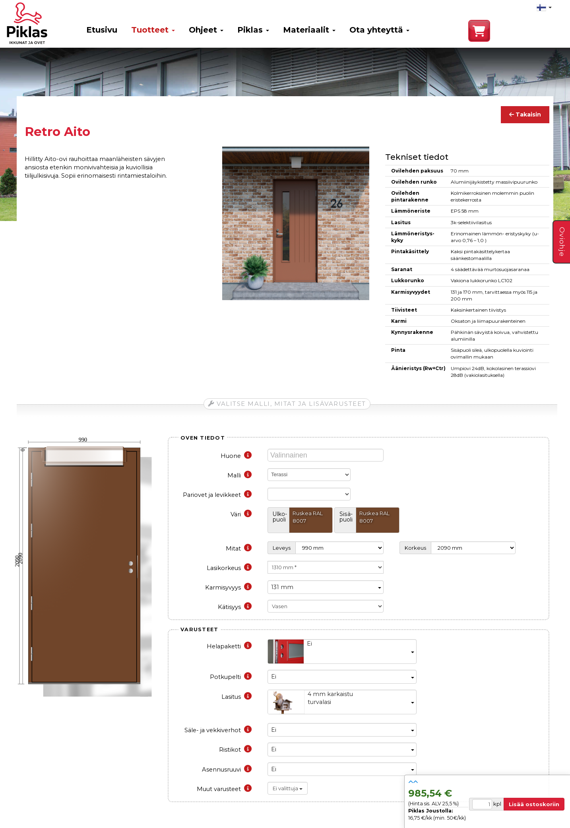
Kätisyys (235, 607)
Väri (241, 514)
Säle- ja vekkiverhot (218, 730)
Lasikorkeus (229, 568)
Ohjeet (206, 30)
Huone (236, 456)
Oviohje (562, 242)
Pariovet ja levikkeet (217, 494)
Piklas (253, 30)
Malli (239, 475)
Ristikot (235, 749)
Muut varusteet (224, 789)
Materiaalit (309, 30)
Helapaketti (229, 646)
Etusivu (101, 30)
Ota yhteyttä (379, 30)
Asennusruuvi (227, 769)
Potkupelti (231, 677)
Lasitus (236, 696)
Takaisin (525, 114)
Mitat (239, 548)
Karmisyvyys (228, 587)
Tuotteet (153, 30)
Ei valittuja (287, 788)
